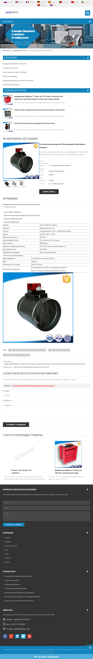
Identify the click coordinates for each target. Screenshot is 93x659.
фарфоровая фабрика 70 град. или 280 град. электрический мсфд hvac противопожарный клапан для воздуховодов (44, 296)
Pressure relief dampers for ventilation (21, 404)
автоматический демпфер (59, 283)
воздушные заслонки (19, 50)
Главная (6, 50)
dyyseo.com (86, 446)
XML (52, 448)
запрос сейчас (49, 124)
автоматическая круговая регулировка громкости (27, 283)
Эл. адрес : (7, 323)
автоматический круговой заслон (16, 287)
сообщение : (8, 333)
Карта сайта (45, 448)
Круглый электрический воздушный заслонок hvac (31, 300)
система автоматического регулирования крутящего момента (33, 318)
